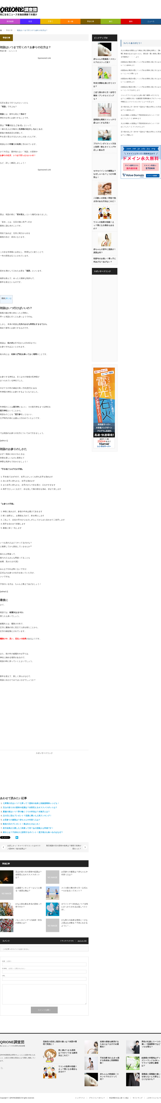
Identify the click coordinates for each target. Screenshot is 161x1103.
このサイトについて (154, 1098)
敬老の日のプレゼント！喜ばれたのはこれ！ (21, 824)
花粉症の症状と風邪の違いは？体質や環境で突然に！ (60, 1042)
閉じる (8, 298)
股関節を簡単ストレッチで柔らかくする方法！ (104, 121)
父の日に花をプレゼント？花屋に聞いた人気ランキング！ (27, 816)
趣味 (131, 21)
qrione (129, 65)
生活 (30, 21)
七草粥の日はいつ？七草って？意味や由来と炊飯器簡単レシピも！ (31, 803)
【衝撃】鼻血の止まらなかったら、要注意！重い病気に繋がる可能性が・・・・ (141, 54)
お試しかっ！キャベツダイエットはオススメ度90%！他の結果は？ (24, 847)
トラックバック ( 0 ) (67, 941)
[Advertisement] (124, 24)
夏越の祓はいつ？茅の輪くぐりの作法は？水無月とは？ (26, 812)
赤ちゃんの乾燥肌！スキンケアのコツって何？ (104, 60)
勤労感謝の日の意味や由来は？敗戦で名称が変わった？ (63, 847)
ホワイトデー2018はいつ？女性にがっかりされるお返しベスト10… (74, 907)
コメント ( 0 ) (82, 941)
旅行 (110, 21)
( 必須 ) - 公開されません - (14, 968)
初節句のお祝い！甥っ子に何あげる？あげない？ (104, 260)
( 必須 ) (6, 961)
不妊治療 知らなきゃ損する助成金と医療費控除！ (109, 1060)
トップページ (80, 1098)
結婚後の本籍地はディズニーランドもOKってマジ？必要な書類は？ (151, 1062)
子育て (50, 21)
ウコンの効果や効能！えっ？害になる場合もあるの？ (103, 225)
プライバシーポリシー (97, 1098)
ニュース (150, 21)
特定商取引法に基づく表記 (119, 1098)
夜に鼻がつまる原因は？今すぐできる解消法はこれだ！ (67, 1052)
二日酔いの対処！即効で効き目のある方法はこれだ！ (104, 199)
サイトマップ (137, 1098)
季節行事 (90, 21)
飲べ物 (70, 21)
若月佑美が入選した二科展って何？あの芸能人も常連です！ (28, 828)
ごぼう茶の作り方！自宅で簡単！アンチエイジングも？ (104, 95)
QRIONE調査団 (12, 1042)
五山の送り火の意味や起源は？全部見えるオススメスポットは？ (30, 807)
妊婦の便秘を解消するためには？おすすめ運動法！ (109, 1044)
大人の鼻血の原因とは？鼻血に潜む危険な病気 (138, 50)
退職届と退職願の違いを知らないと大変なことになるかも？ (151, 1076)
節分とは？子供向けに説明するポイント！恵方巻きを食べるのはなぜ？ (33, 832)
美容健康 (10, 21)
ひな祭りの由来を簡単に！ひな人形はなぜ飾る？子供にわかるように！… (74, 923)
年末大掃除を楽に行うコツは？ (104, 84)
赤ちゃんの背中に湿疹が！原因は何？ (104, 251)
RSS (1, 1068)
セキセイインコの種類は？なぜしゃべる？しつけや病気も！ (104, 174)
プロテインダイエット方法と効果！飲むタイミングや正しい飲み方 (104, 146)
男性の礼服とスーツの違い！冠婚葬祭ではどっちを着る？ (151, 1044)
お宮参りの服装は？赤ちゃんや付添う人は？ (21, 820)
